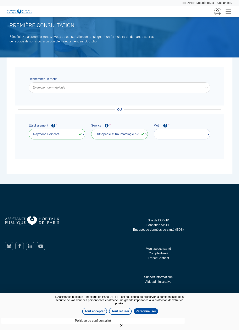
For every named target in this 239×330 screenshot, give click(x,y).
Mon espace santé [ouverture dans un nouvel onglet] (158, 248)
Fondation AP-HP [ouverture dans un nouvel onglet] (158, 225)
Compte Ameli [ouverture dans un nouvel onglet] (158, 253)
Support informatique (158, 277)
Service (100, 125)
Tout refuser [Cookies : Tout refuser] (120, 311)
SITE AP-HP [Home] (188, 3)
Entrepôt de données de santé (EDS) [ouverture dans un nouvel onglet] (158, 229)
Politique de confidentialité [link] (93, 320)
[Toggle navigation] (228, 11)
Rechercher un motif (43, 79)
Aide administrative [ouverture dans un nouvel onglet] (158, 281)
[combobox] (33, 87)
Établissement (43, 125)
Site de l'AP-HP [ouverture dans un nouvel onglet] (158, 220)
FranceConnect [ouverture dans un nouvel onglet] (158, 258)
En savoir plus (9, 48)
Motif (161, 125)
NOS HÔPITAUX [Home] (205, 3)
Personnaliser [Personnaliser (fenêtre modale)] (146, 311)
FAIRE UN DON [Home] (224, 3)
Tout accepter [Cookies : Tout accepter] (95, 311)
